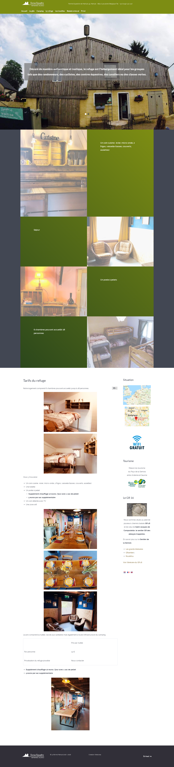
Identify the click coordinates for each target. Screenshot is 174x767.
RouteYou (130, 556)
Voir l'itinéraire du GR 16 (132, 562)
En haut (147, 756)
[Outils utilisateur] (115, 388)
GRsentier (129, 553)
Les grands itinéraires (134, 549)
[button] (85, 114)
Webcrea (98, 754)
